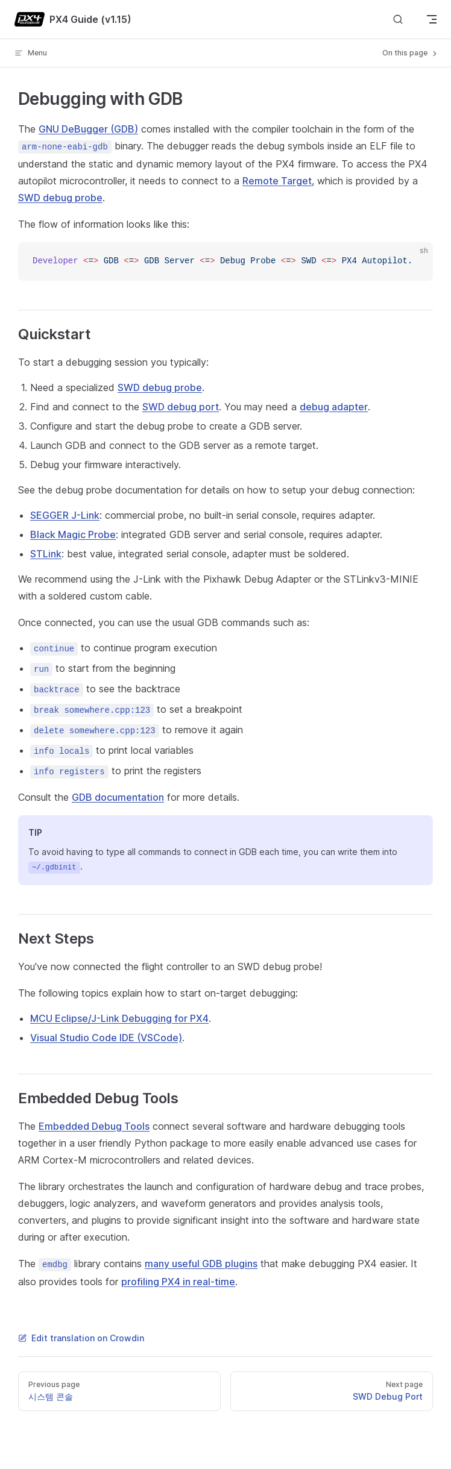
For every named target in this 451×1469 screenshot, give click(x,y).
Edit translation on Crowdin (81, 1338)
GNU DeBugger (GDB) (88, 129)
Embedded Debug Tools (94, 1126)
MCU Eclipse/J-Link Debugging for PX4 (119, 1018)
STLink (46, 554)
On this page (410, 53)
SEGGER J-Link (64, 515)
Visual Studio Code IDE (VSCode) (106, 1038)
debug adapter (334, 407)
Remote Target (277, 181)
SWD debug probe (60, 198)
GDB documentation (118, 797)
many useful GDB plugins (201, 1264)
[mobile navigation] (431, 19)
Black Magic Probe (73, 534)
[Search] (397, 19)
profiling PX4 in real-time (178, 1282)
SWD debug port (180, 407)
